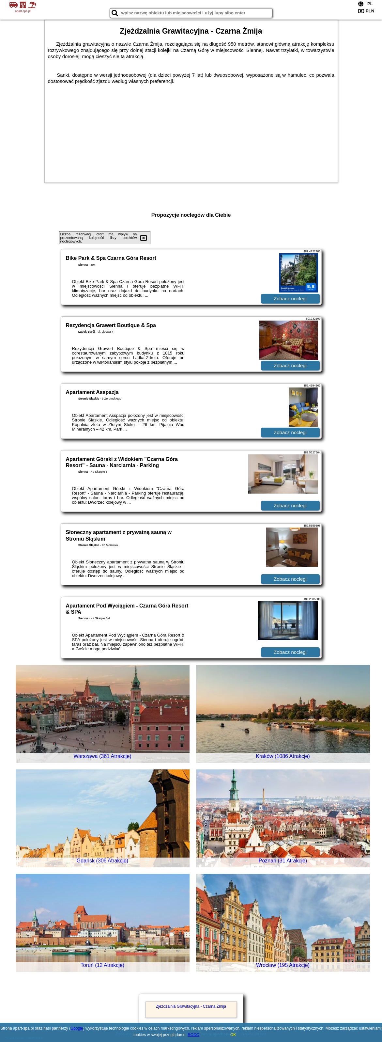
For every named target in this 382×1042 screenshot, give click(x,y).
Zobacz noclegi (290, 298)
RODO (193, 1035)
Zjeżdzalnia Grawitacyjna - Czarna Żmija (191, 1006)
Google (76, 1028)
